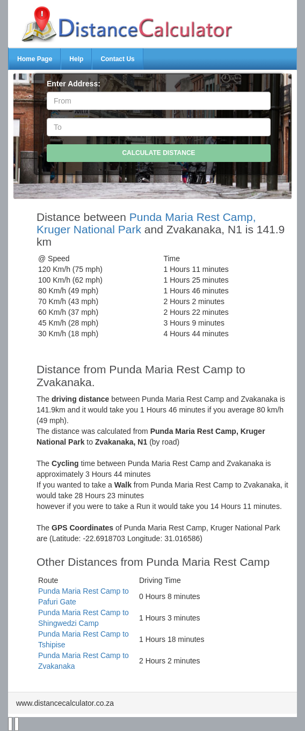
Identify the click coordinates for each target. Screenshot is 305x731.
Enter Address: (73, 83)
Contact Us (117, 59)
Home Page (34, 59)
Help (76, 59)
